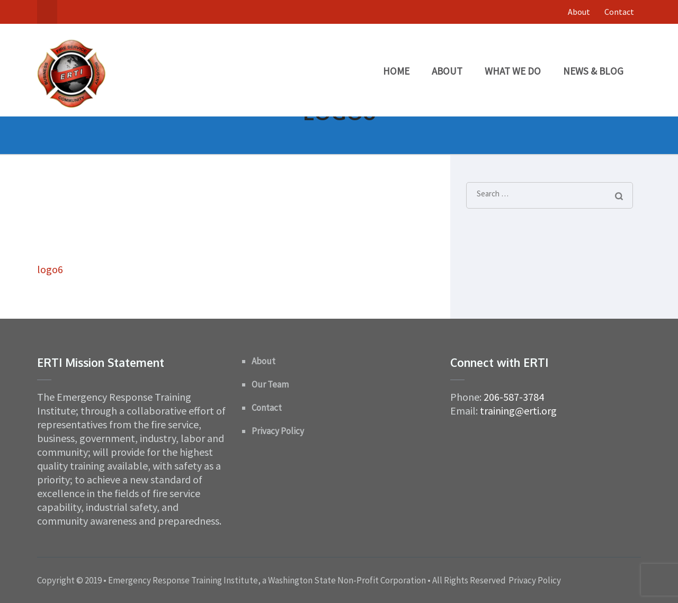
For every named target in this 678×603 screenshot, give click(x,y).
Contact (619, 11)
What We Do (513, 71)
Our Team (270, 384)
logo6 (50, 269)
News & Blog (593, 71)
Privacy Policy (278, 431)
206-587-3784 (514, 396)
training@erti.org (518, 410)
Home (396, 71)
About (579, 11)
